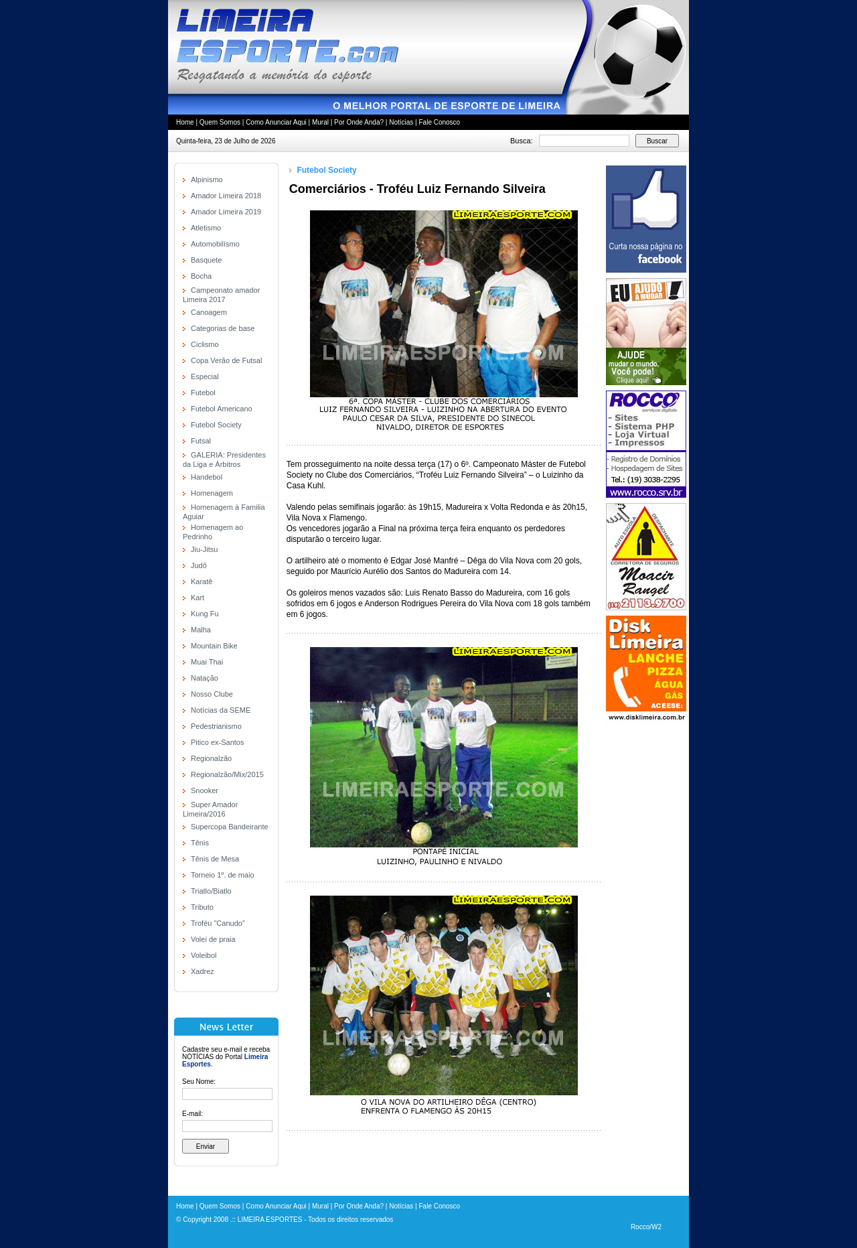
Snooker (204, 790)
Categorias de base (222, 328)
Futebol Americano (221, 409)
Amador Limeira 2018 (226, 196)
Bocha (201, 276)
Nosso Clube (212, 694)
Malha (201, 630)
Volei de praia (213, 939)
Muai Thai (207, 662)
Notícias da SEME (220, 710)
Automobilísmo (215, 244)
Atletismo (206, 228)
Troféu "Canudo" (218, 923)
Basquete (206, 260)
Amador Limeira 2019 (226, 212)
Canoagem (209, 312)
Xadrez (202, 971)
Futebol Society (216, 425)
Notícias (401, 122)
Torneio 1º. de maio (222, 875)
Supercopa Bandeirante (229, 827)
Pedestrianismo (216, 726)
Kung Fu (205, 614)
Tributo (202, 907)
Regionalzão (211, 758)
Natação (204, 678)
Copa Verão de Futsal (226, 360)
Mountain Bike (214, 646)
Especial (205, 376)
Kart (197, 598)
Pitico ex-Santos (217, 742)
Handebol (206, 477)
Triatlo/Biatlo (211, 891)
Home (185, 122)
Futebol (203, 393)
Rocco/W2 (646, 1227)
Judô (199, 565)
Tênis (200, 843)
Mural (320, 122)
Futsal (201, 441)
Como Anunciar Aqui (276, 122)
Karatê (201, 581)
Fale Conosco (439, 122)
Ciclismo (205, 344)
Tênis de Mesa (215, 859)
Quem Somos (220, 122)
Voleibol (204, 955)
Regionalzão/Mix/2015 (227, 774)
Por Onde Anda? (359, 122)
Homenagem (212, 493)
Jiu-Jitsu (204, 549)
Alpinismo (207, 180)
